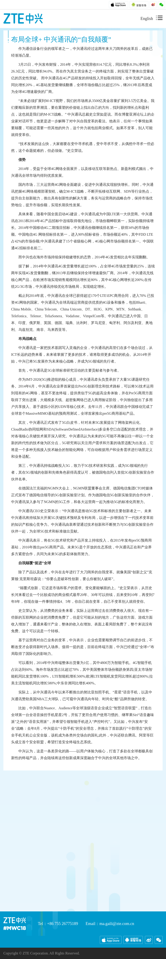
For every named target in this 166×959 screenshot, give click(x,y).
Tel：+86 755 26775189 (58, 923)
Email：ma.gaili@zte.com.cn (109, 923)
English (146, 18)
